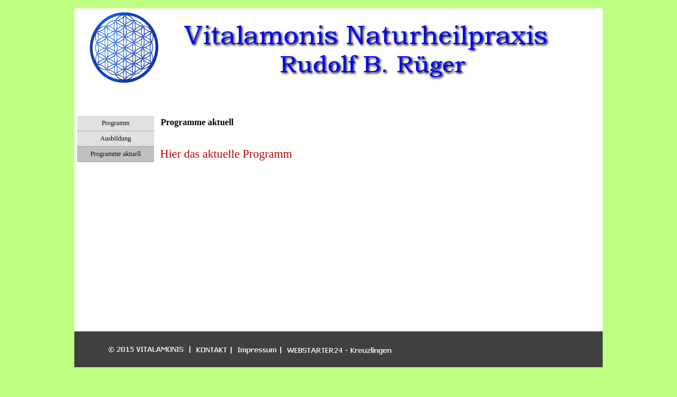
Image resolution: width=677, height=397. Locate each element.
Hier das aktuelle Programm (226, 153)
